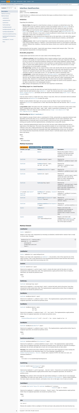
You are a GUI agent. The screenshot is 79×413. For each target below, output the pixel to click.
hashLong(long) (6, 24)
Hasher (22, 207)
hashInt (40, 173)
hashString (41, 197)
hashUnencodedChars (43, 203)
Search (29, 1)
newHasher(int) (6, 20)
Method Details (5, 15)
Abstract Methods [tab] (47, 147)
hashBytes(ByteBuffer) (8, 31)
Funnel (53, 191)
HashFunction (19, 4)
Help (33, 1)
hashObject (41, 191)
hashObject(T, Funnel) (8, 39)
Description (4, 11)
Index (24, 1)
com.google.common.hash (7, 4)
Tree (14, 1)
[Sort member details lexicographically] (15, 8)
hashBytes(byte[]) (7, 27)
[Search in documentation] (67, 4)
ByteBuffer (47, 169)
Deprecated (20, 1)
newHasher (40, 207)
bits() (4, 41)
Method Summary (5, 13)
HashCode (22, 159)
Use (12, 1)
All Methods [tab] (24, 147)
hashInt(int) (5, 22)
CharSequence (48, 197)
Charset (40, 199)
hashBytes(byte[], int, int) (9, 29)
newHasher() (6, 18)
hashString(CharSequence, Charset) (9, 37)
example (22, 94)
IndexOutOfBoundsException (29, 318)
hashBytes (40, 159)
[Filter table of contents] (10, 8)
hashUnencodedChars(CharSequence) (10, 33)
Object (22, 193)
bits (39, 151)
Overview (3, 1)
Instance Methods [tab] (35, 147)
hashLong (40, 182)
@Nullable (30, 191)
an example (73, 102)
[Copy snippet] (73, 239)
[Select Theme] (35, 1)
